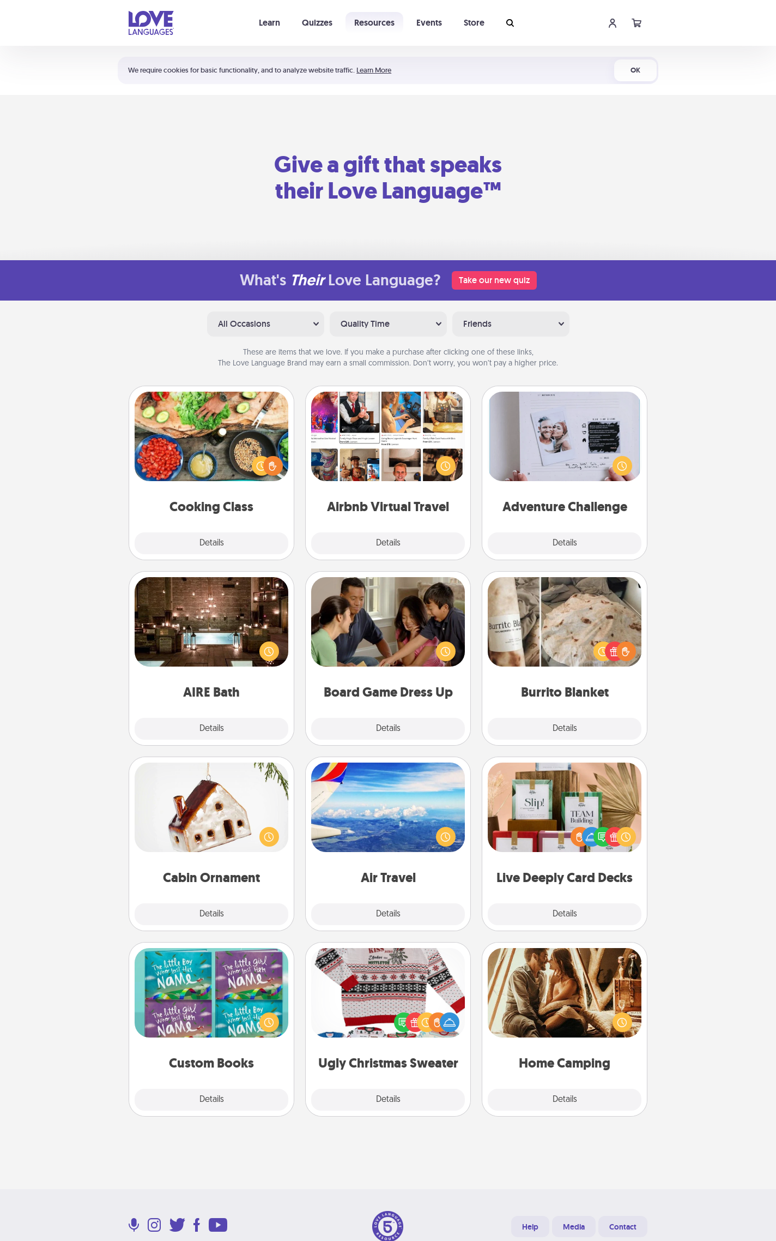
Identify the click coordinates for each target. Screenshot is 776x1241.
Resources (374, 22)
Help (530, 1227)
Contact (622, 1227)
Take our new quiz (494, 280)
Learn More (373, 70)
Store (474, 22)
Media (574, 1227)
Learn (269, 22)
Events (429, 22)
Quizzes (317, 22)
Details (211, 543)
